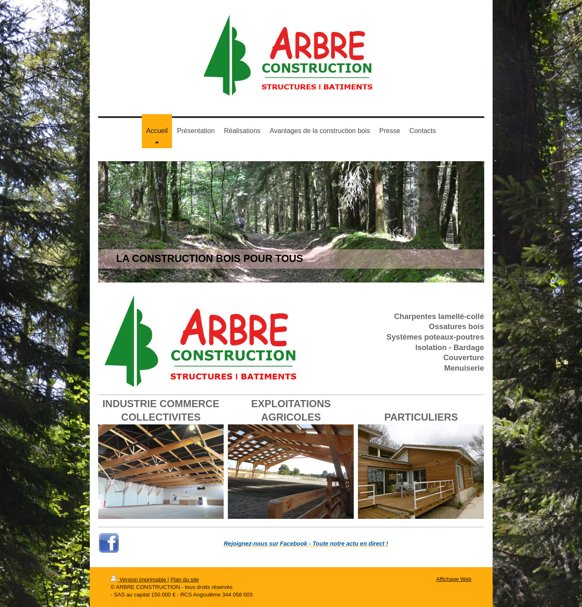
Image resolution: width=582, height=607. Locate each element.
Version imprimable (139, 579)
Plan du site (184, 579)
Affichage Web (453, 579)
